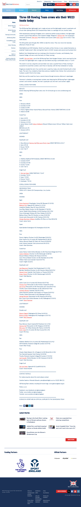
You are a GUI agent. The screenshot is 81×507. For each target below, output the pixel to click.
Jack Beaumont (23, 268)
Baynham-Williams (29, 219)
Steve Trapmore (28, 300)
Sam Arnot (22, 286)
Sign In (50, 4)
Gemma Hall (60, 35)
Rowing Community (10, 34)
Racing (46, 10)
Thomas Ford (23, 284)
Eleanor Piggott (23, 313)
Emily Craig (59, 37)
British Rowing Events (11, 30)
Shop (65, 1)
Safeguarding (47, 1)
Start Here (8, 10)
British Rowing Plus (74, 1)
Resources (34, 10)
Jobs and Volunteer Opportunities (38, 497)
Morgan (21, 219)
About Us (39, 1)
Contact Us (37, 490)
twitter (67, 4)
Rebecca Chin (23, 205)
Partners (13, 48)
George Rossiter (23, 296)
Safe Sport (21, 10)
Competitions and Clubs (10, 41)
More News (71, 439)
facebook (70, 4)
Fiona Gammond (24, 203)
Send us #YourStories (12, 54)
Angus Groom (23, 274)
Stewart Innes (23, 272)
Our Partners (46, 492)
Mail (32, 406)
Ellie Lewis (35, 37)
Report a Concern (57, 1)
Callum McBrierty (37, 124)
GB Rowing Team (72, 10)
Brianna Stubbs (23, 315)
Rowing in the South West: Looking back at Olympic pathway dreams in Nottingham (37, 420)
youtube (74, 4)
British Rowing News (11, 26)
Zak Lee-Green (28, 58)
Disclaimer (29, 495)
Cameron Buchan (24, 290)
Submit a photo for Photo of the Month (10, 59)
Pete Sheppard (28, 317)
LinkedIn (29, 406)
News (13, 22)
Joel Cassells (22, 358)
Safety (36, 492)
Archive (13, 51)
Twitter (27, 406)
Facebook (24, 406)
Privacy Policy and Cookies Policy (30, 502)
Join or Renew (60, 4)
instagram (77, 4)
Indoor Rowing (60, 10)
